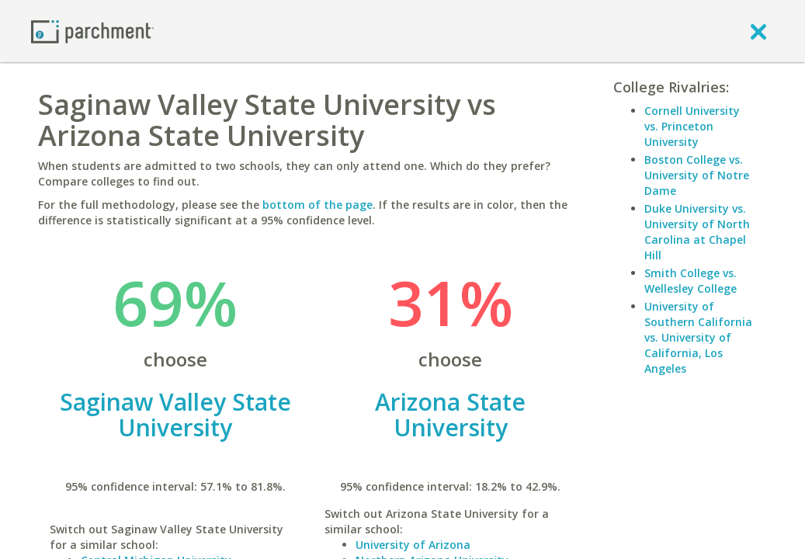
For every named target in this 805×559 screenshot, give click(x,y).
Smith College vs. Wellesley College (690, 281)
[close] (758, 31)
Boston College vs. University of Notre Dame (696, 175)
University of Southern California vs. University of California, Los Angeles (698, 337)
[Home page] (92, 30)
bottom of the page (317, 204)
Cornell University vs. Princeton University (692, 126)
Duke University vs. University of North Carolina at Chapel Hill (697, 231)
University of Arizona (413, 544)
